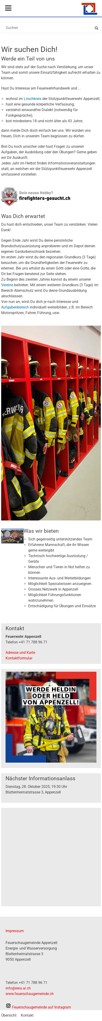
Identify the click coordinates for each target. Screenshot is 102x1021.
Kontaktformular (19, 658)
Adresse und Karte (20, 652)
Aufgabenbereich (15, 307)
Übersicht (8, 1015)
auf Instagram (38, 1007)
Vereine (7, 285)
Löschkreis (33, 98)
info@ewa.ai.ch (18, 988)
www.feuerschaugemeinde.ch (30, 994)
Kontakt (27, 1015)
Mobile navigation (8, 8)
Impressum (15, 931)
